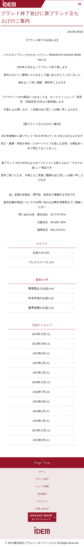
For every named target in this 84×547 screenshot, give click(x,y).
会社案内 (42, 494)
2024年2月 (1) (41, 411)
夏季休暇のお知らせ (41, 307)
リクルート (42, 501)
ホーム (42, 471)
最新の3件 (42, 279)
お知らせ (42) (41, 252)
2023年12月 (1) (41, 430)
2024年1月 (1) (41, 420)
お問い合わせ (42, 508)
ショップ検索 (42, 486)
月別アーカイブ (42, 325)
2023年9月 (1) (41, 440)
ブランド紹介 (42, 479)
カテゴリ (42, 243)
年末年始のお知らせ (41, 298)
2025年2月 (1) (41, 362)
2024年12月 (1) (41, 382)
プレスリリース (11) (41, 262)
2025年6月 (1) (41, 353)
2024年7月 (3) (41, 391)
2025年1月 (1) (41, 372)
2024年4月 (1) (41, 401)
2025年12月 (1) (41, 334)
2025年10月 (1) (41, 343)
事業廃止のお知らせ (41, 288)
